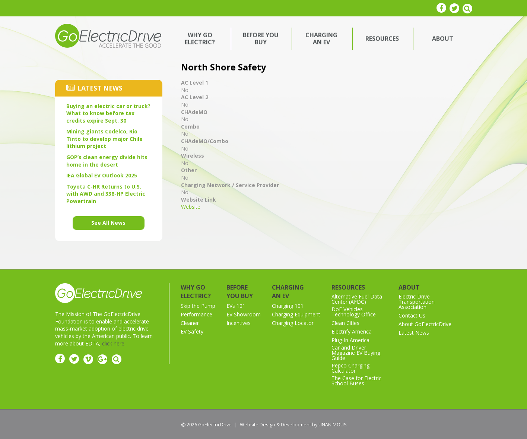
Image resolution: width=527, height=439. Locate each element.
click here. (114, 343)
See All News (108, 222)
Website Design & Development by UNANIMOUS (293, 424)
